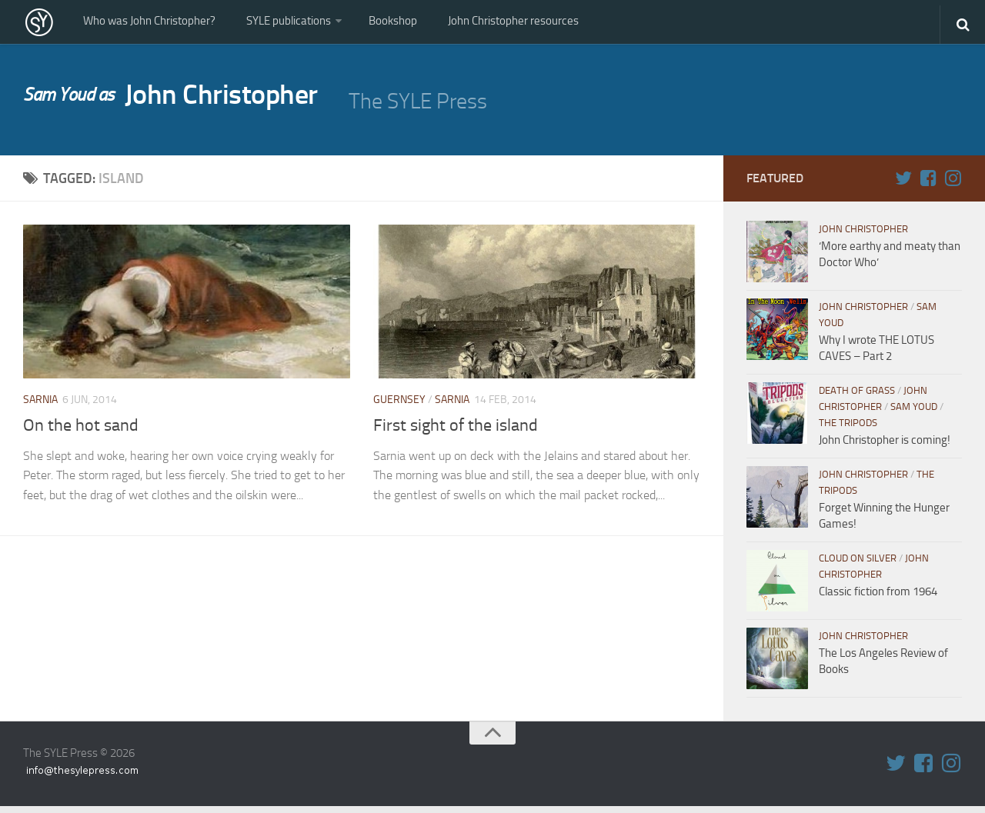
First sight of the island (455, 431)
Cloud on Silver (858, 565)
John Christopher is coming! (884, 447)
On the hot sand (81, 431)
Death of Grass (857, 397)
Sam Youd (913, 413)
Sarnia (40, 406)
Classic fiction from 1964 (878, 598)
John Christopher (186, 104)
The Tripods (848, 429)
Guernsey (399, 406)
